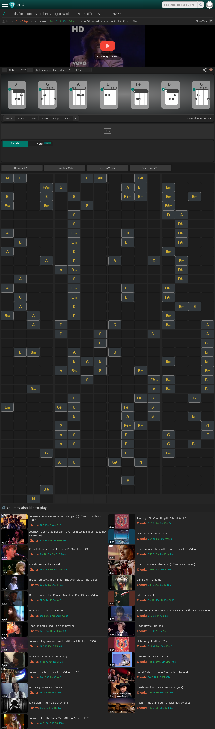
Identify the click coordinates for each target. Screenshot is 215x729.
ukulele (32, 118)
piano (21, 118)
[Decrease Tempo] (4, 70)
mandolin (44, 118)
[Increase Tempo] (30, 70)
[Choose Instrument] (75, 118)
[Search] (200, 4)
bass (67, 118)
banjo (56, 118)
